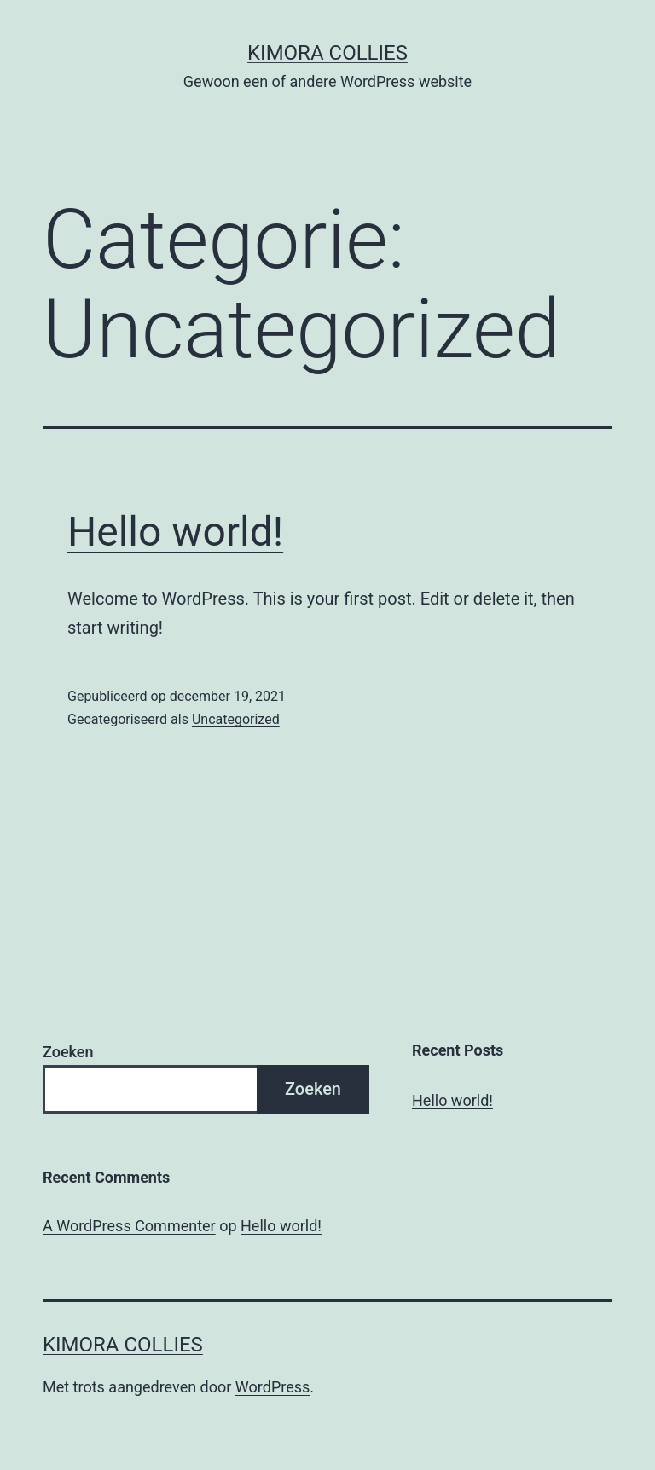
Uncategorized (236, 719)
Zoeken (68, 1052)
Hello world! (175, 531)
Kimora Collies (327, 53)
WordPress (272, 1387)
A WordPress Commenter (129, 1226)
